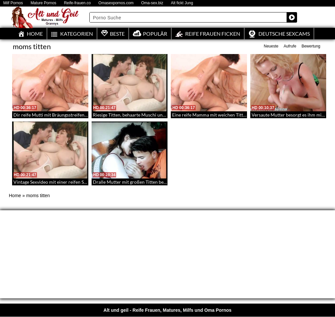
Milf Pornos (13, 3)
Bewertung (311, 46)
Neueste (271, 46)
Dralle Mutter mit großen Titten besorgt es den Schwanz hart (154, 182)
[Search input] (188, 17)
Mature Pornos (43, 3)
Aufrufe (290, 46)
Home (15, 195)
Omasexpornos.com (115, 3)
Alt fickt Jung (182, 3)
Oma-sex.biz (152, 3)
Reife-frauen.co (77, 3)
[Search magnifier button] (292, 17)
